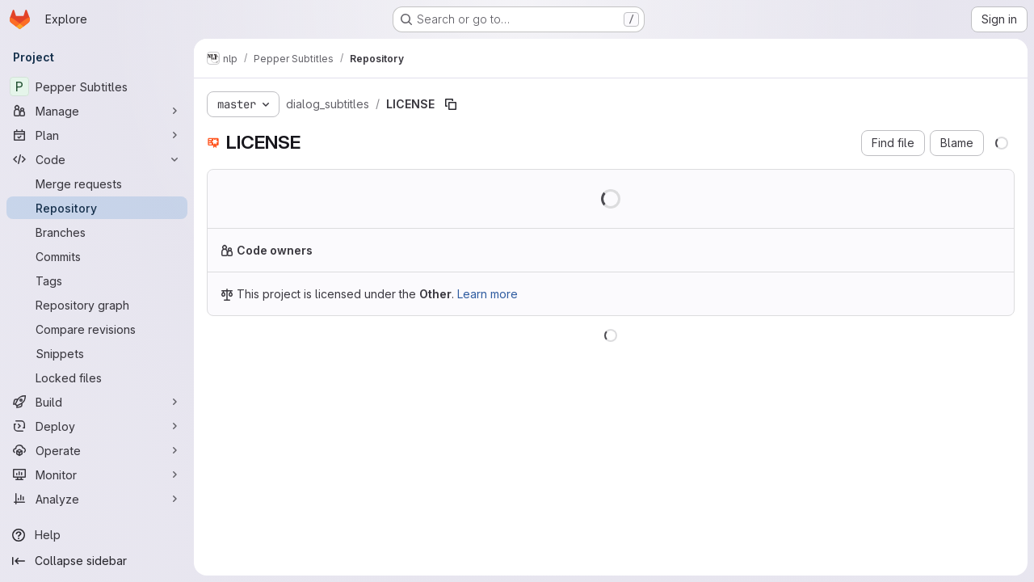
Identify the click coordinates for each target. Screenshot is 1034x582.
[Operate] (96, 450)
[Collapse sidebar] (96, 561)
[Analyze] (96, 498)
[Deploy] (96, 426)
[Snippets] (96, 353)
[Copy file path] (451, 104)
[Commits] (96, 256)
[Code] (96, 159)
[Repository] (96, 207)
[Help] (96, 535)
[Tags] (96, 280)
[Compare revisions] (96, 329)
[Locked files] (96, 377)
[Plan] (96, 135)
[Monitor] (96, 474)
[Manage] (96, 110)
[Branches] (96, 232)
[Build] (96, 401)
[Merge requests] (96, 183)
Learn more (487, 294)
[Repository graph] (96, 304)
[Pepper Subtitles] (96, 86)
